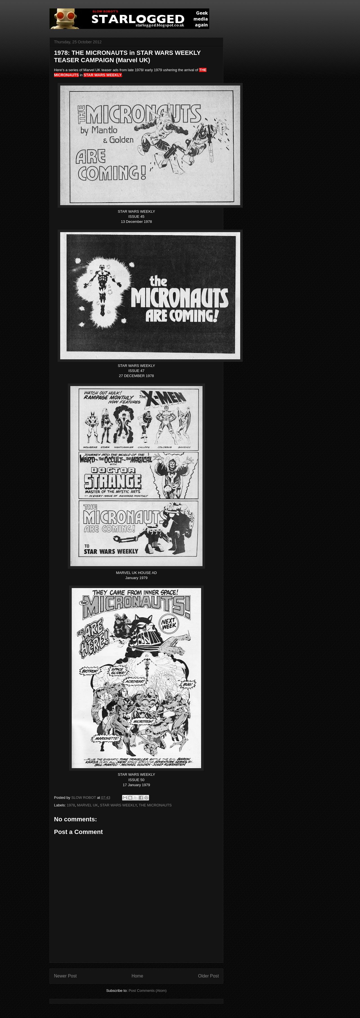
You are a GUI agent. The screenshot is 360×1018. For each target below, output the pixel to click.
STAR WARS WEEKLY (118, 805)
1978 (71, 805)
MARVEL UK (87, 805)
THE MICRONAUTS (155, 805)
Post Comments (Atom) (147, 990)
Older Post (208, 976)
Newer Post (65, 976)
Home (137, 976)
